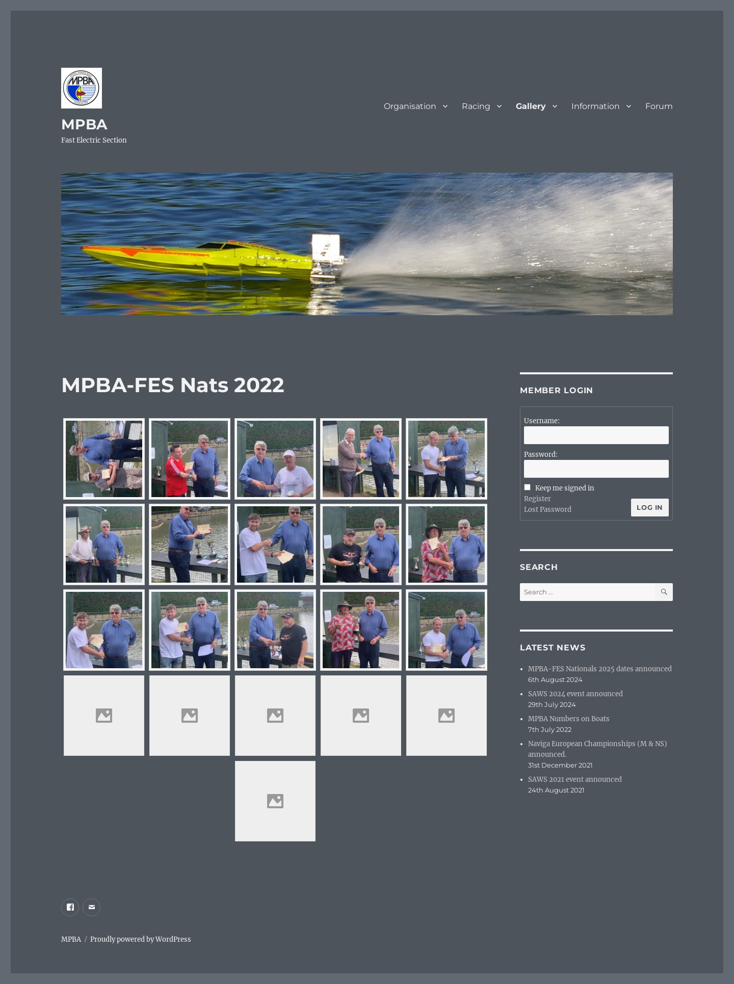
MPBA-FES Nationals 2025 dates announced (600, 669)
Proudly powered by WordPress (140, 939)
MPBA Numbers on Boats (569, 719)
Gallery (531, 106)
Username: (542, 421)
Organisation (410, 106)
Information (595, 106)
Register (537, 499)
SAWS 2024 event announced (575, 694)
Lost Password (547, 509)
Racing (476, 106)
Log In (650, 507)
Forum (659, 106)
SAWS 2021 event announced (575, 779)
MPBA (84, 124)
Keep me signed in (564, 488)
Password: (541, 454)
